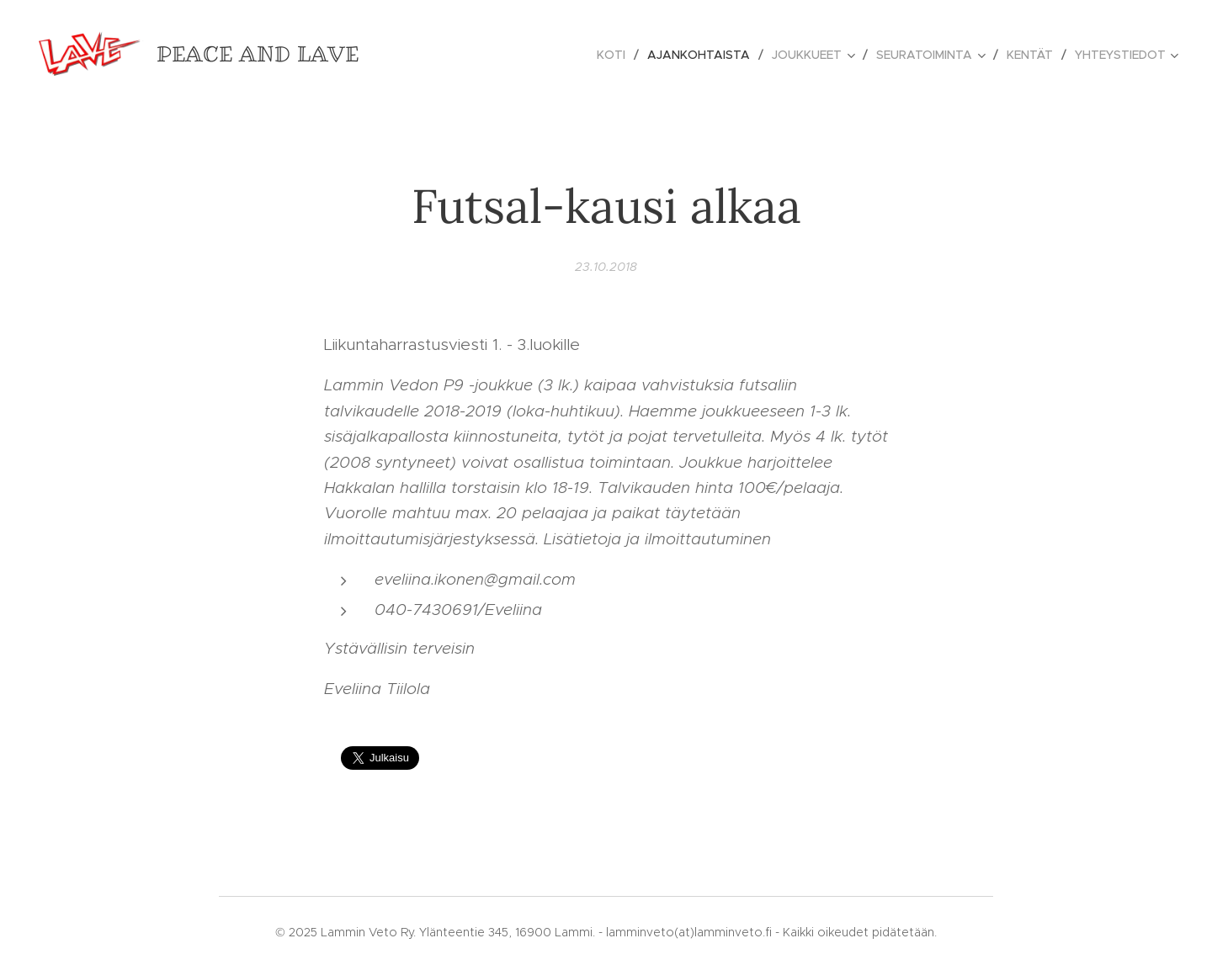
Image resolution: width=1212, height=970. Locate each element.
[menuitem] (616, 55)
